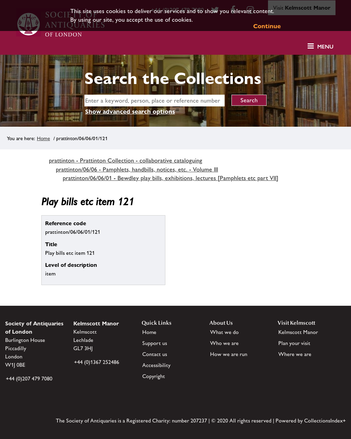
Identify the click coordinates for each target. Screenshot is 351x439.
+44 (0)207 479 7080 (29, 378)
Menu (325, 46)
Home (43, 138)
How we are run (228, 354)
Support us (154, 343)
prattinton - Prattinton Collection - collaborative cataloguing (125, 160)
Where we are (294, 354)
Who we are (224, 343)
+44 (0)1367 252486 (96, 362)
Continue (267, 26)
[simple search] (154, 100)
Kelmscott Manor (298, 332)
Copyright (153, 376)
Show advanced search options (130, 111)
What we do (224, 332)
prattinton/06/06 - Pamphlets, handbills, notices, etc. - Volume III (137, 169)
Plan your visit (294, 343)
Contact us (154, 354)
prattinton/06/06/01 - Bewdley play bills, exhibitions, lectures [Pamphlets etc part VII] (170, 178)
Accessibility (156, 365)
